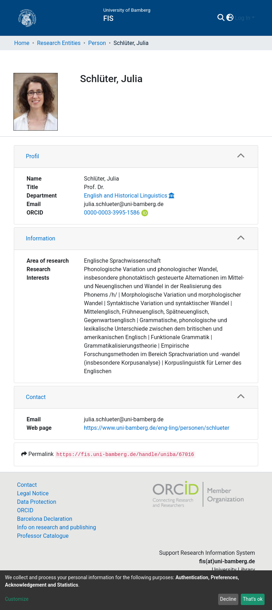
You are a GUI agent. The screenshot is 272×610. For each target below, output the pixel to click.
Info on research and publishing (56, 527)
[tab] (136, 157)
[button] (229, 18)
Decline (228, 599)
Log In (242, 18)
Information (40, 238)
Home (21, 43)
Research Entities (58, 43)
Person (97, 43)
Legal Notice (33, 493)
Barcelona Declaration (44, 518)
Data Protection (36, 501)
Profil (32, 156)
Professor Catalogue (43, 535)
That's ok (252, 599)
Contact (36, 397)
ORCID (25, 510)
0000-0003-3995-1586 (112, 212)
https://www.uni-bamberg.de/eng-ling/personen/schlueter (157, 427)
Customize (16, 599)
